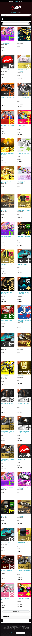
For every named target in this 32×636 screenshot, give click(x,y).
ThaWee (19, 159)
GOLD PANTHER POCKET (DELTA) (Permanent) (6, 293)
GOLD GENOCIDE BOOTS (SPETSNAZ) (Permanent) (6, 265)
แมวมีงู (2, 160)
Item (2, 100)
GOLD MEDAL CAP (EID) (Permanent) (23, 70)
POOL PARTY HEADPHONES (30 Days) (7, 488)
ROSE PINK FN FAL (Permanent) (5, 599)
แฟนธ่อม (2, 131)
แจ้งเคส (12, 632)
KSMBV (19, 132)
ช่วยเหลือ (8, 632)
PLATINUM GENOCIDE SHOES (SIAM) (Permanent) (7, 432)
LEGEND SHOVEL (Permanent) (24, 348)
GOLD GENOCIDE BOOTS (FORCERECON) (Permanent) (24, 209)
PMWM (19, 438)
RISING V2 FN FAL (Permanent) (24, 42)
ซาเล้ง (2, 354)
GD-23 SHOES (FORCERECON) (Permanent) (24, 321)
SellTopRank (20, 604)
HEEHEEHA (19, 188)
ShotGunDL (3, 188)
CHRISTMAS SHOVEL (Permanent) (5, 209)
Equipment (3, 46)
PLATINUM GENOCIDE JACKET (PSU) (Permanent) (7, 460)
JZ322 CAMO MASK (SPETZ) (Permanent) (7, 515)
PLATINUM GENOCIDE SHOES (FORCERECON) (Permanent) (24, 571)
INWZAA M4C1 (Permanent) (24, 153)
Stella (19, 270)
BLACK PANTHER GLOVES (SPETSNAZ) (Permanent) (23, 293)
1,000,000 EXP (21, 375)
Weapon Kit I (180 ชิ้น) (22, 264)
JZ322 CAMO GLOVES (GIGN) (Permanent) (24, 237)
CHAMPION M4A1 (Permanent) (5, 376)
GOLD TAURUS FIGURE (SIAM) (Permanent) (7, 154)
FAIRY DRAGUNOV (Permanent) (21, 182)
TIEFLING (19, 299)
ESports (20, 1)
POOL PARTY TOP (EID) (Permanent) (6, 237)
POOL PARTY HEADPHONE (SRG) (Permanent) (7, 43)
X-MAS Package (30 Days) (6, 320)
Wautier (2, 271)
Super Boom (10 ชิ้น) (5, 69)
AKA (2, 466)
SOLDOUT (19, 48)
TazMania (19, 327)
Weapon (3, 573)
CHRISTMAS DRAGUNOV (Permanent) (23, 515)
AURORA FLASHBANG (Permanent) (22, 126)
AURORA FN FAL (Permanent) (24, 598)
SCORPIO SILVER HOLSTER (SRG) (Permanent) (7, 404)
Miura (2, 49)
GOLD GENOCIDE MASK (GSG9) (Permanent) (23, 543)
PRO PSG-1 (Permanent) (6, 570)
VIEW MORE (16, 611)
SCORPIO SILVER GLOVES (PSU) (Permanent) (23, 432)
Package (3, 323)
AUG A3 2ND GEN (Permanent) (7, 97)
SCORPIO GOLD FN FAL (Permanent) (6, 182)
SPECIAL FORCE (4, 44)
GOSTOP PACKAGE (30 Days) (7, 125)
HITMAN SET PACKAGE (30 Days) (23, 98)
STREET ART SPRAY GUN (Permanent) (23, 488)
